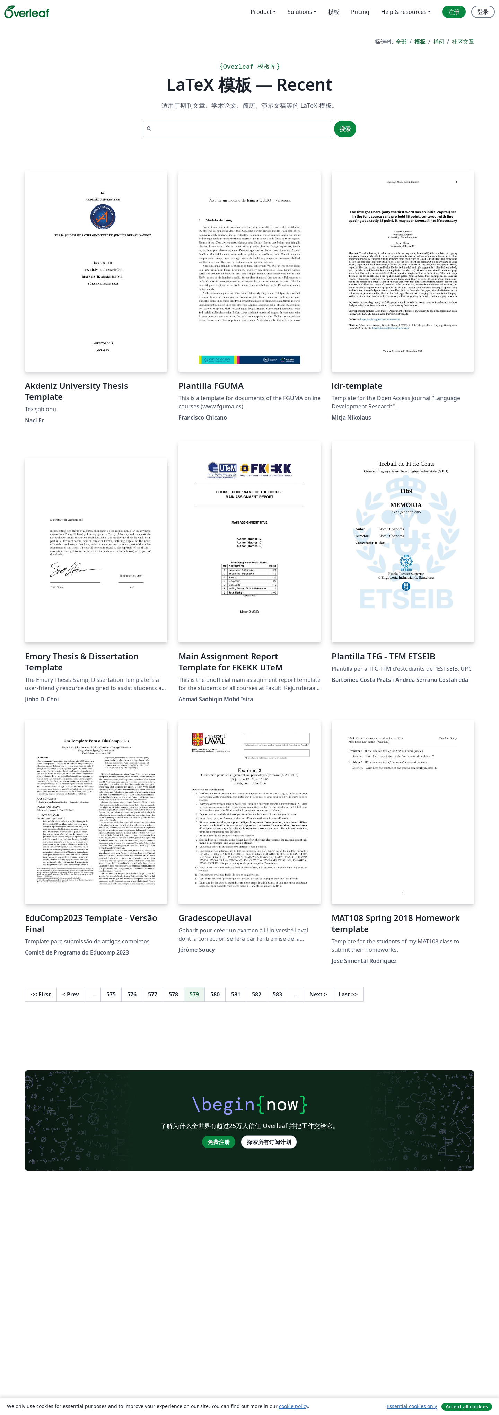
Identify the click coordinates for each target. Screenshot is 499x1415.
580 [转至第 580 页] (215, 994)
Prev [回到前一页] (70, 994)
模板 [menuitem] (333, 12)
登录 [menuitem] (483, 12)
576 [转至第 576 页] (132, 994)
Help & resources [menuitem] (404, 12)
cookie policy (293, 1406)
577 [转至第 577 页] (152, 994)
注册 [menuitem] (453, 12)
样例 (438, 41)
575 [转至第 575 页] (111, 994)
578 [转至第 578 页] (173, 994)
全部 (401, 41)
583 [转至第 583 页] (277, 994)
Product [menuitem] (261, 12)
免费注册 (219, 1142)
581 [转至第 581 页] (235, 994)
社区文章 (463, 41)
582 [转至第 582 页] (256, 994)
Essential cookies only (412, 1406)
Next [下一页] (318, 994)
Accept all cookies (467, 1406)
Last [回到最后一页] (348, 994)
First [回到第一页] (41, 994)
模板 (420, 41)
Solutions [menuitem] (300, 12)
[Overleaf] (26, 12)
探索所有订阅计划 (269, 1142)
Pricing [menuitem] (360, 12)
